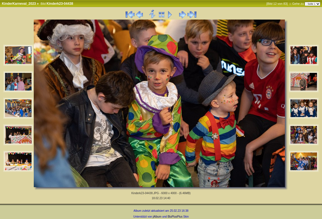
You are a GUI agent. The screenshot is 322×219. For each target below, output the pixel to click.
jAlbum (157, 216)
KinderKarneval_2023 (19, 4)
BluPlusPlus (175, 216)
